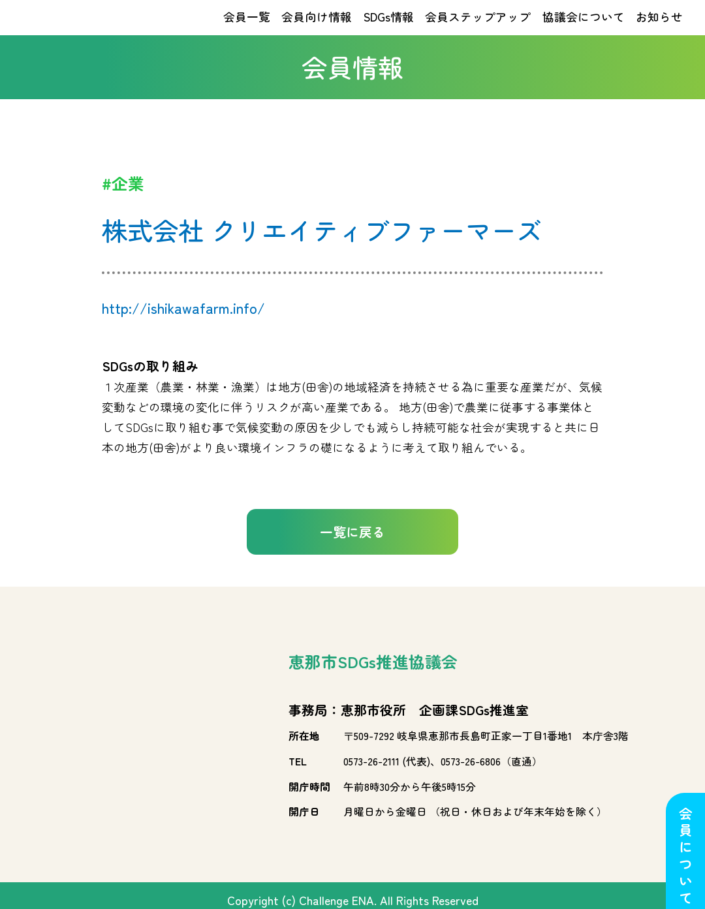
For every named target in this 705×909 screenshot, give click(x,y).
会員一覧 (246, 28)
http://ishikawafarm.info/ (183, 329)
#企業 (123, 204)
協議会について (583, 28)
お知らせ (659, 28)
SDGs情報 (389, 28)
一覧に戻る (352, 553)
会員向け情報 (316, 28)
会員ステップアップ (478, 28)
